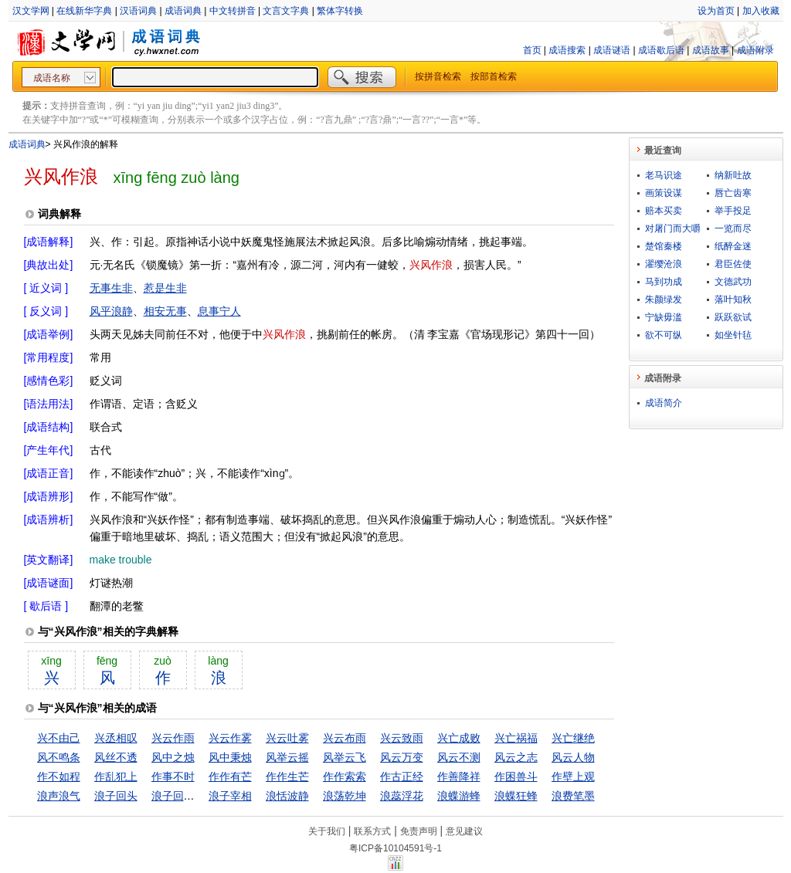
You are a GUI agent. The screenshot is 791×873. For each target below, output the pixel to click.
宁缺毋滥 (663, 317)
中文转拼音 (232, 10)
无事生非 (111, 288)
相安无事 (165, 311)
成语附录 (755, 50)
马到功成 (663, 281)
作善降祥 (458, 776)
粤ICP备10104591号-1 (395, 848)
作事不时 (173, 776)
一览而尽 (733, 228)
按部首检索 (493, 76)
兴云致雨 (401, 738)
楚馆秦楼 (663, 246)
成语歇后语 (661, 50)
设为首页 (716, 10)
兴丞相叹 (115, 738)
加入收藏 (760, 10)
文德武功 (733, 281)
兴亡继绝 (573, 738)
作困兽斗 (516, 776)
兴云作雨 (173, 738)
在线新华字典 (84, 10)
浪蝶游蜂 (458, 796)
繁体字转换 (340, 10)
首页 (532, 50)
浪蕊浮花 (401, 796)
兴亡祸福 (516, 738)
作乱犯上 (115, 776)
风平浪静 (111, 311)
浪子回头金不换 (189, 796)
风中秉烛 (230, 757)
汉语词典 (138, 10)
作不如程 (58, 776)
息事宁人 (219, 311)
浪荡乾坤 (344, 796)
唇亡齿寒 (733, 193)
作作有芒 (230, 776)
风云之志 (516, 757)
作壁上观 (573, 776)
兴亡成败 (458, 738)
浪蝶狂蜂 (516, 796)
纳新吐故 (733, 175)
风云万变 (401, 757)
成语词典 (183, 10)
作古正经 (401, 776)
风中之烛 (173, 757)
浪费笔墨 (573, 796)
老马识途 (663, 175)
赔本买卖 (663, 210)
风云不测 (458, 757)
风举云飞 (344, 757)
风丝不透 (115, 757)
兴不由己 (58, 738)
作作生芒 (287, 776)
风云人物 (573, 757)
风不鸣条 (58, 757)
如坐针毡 (733, 335)
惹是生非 (165, 288)
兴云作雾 (230, 738)
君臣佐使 (733, 264)
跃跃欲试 (733, 317)
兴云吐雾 (287, 738)
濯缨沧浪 (663, 264)
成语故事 (710, 50)
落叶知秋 (733, 299)
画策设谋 (663, 193)
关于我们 (326, 831)
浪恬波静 (287, 796)
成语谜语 (611, 50)
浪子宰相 (230, 796)
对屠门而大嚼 (673, 228)
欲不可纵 (663, 335)
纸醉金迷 (733, 246)
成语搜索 (567, 50)
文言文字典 (286, 10)
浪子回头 (115, 796)
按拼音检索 (438, 76)
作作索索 (344, 776)
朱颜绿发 (663, 299)
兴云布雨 (344, 738)
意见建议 (464, 831)
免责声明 (418, 831)
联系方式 (372, 831)
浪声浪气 (58, 796)
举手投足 (733, 210)
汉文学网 (30, 10)
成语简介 (663, 403)
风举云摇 (287, 757)
